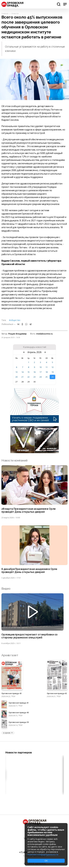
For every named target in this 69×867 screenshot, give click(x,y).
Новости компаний (14, 460)
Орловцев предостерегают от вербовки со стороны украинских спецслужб (29, 636)
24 (41, 377)
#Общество (14, 320)
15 (28, 372)
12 (53, 367)
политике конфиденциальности (42, 854)
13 (16, 372)
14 (22, 372)
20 (16, 377)
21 (22, 377)
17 (41, 372)
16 (34, 372)
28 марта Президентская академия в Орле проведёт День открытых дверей (28, 510)
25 (47, 377)
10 (41, 367)
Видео (5, 588)
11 (47, 367)
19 (53, 372)
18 (47, 372)
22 (28, 377)
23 (34, 377)
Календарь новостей (34, 347)
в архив (8, 732)
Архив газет (9, 655)
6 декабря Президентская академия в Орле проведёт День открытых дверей (29, 570)
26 (53, 377)
